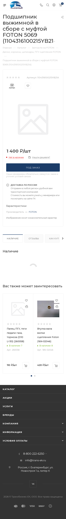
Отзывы (34, 238)
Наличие (13, 238)
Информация (12, 432)
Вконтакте (33, 484)
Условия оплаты (15, 440)
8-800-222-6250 (33, 453)
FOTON (33, 211)
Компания (10, 423)
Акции (7, 397)
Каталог (9, 389)
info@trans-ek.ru (35, 460)
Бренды (8, 415)
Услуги (8, 406)
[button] (31, 376)
